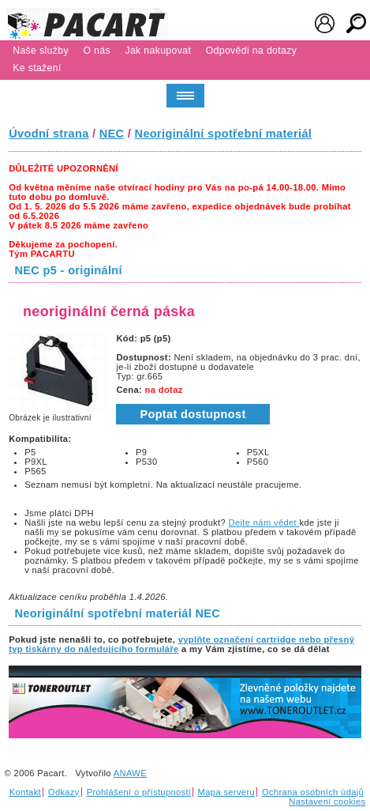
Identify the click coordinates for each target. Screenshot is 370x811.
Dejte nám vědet (264, 522)
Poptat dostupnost (192, 414)
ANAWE (130, 773)
